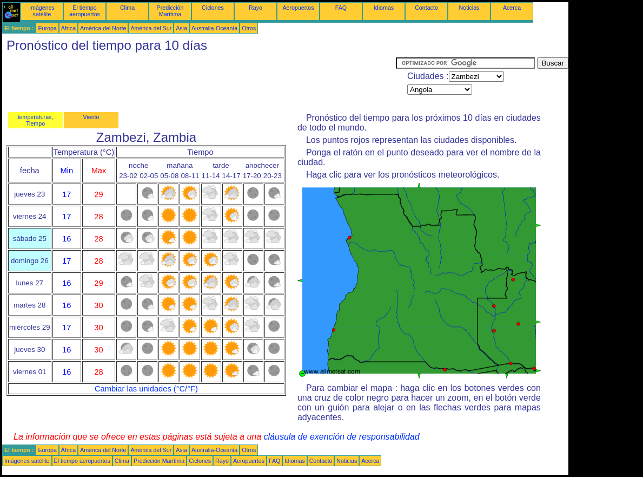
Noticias (469, 7)
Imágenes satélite (42, 10)
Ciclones (213, 7)
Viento (91, 117)
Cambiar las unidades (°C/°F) (146, 388)
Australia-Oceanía (214, 28)
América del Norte (103, 28)
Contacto (426, 7)
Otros (249, 28)
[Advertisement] (199, 81)
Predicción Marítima (170, 10)
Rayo (255, 7)
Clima (127, 7)
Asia (181, 28)
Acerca (512, 7)
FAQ (341, 7)
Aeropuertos (298, 7)
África (68, 28)
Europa (47, 28)
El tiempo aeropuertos (84, 10)
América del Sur (150, 28)
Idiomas (384, 7)
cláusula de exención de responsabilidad (342, 436)
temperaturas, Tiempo (36, 120)
